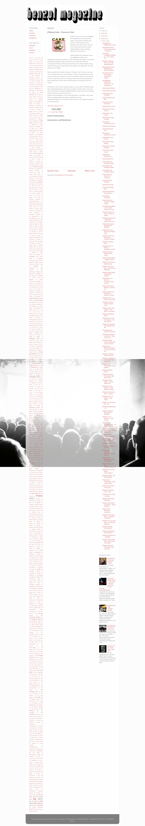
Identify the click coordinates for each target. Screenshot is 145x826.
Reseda (31, 516)
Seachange (37, 533)
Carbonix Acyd (34, 164)
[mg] (35, 801)
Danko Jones (32, 203)
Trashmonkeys (39, 739)
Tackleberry (32, 600)
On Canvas (40, 472)
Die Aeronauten (33, 216)
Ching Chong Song (34, 174)
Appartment (40, 90)
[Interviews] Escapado (106, 196)
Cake (56, 112)
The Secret (40, 701)
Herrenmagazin (33, 319)
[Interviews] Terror (108, 159)
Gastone (31, 292)
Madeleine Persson (34, 407)
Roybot (31, 523)
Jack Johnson (37, 342)
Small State (34, 558)
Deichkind (38, 210)
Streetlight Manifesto (34, 584)
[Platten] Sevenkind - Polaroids (109, 499)
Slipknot (31, 556)
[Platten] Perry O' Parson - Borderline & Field (109, 247)
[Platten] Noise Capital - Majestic (109, 435)
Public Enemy (34, 506)
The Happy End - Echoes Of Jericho (109, 330)
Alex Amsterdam (36, 75)
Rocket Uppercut (33, 519)
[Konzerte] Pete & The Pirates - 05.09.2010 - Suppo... (108, 75)
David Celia (32, 206)
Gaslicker (38, 290)
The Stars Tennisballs (37, 707)
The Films (40, 651)
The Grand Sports (33, 666)
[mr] (41, 801)
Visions (39, 770)
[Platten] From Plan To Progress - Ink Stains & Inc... (108, 320)
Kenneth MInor (39, 369)
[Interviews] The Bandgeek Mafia (108, 162)
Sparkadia (31, 573)
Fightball (39, 273)
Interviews (32, 35)
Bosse (30, 143)
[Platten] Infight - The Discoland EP (109, 476)
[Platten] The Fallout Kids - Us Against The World (109, 516)
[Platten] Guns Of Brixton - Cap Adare (108, 398)
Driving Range (37, 237)
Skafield (38, 548)
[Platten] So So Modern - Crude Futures (108, 418)
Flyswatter (38, 281)
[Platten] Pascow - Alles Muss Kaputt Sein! (109, 231)
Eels (40, 247)
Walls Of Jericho (34, 773)
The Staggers (39, 705)
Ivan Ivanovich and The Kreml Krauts (36, 340)
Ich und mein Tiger (34, 331)
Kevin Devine (34, 371)
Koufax (33, 378)
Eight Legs (32, 248)
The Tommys (37, 716)
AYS (32, 71)
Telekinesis (32, 603)
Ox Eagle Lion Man (36, 478)
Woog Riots (33, 789)
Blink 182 (34, 128)
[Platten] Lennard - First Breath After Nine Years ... (108, 376)
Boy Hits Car (38, 143)
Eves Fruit (38, 260)
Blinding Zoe (39, 126)
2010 (103, 38)
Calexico (31, 161)
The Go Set (40, 663)
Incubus (38, 334)
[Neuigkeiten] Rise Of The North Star (111, 627)
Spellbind (31, 575)
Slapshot (31, 554)
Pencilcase (31, 484)
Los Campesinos (39, 396)
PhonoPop (40, 491)
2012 (103, 33)
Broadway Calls (33, 149)
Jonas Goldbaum (33, 365)
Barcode (39, 105)
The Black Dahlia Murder (36, 624)
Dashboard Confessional (35, 205)
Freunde (31, 52)
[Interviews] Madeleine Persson (109, 133)
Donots (41, 233)
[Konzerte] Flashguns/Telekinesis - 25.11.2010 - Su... (109, 56)
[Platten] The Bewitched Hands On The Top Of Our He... (109, 349)
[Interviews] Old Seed (109, 126)
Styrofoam (40, 586)
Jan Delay (31, 346)
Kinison (31, 375)
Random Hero (36, 512)
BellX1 (36, 115)
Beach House (39, 107)
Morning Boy (38, 442)
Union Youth (40, 758)
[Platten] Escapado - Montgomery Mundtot (109, 225)
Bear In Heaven (36, 109)
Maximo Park (38, 417)
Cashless (38, 168)
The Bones (32, 628)
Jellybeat (39, 350)
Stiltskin (31, 582)
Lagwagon (33, 382)
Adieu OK (38, 71)
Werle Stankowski (33, 779)
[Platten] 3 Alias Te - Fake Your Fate (109, 354)
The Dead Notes (33, 642)
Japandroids (40, 346)
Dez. (104, 41)
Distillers (41, 229)
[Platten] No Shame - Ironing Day (109, 486)
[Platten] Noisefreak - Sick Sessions (109, 531)
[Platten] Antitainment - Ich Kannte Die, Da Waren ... (109, 359)
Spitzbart (39, 577)
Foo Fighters (37, 283)
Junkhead (34, 367)
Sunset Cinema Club (34, 594)
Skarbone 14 (32, 550)
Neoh (38, 461)
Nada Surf (38, 455)
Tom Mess (40, 731)
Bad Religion (38, 101)
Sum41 (38, 592)
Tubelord (31, 748)
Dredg (30, 237)
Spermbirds (40, 575)
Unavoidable (32, 754)
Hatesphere (38, 308)
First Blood (32, 275)
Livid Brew (38, 390)
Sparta (39, 573)
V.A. (36, 764)
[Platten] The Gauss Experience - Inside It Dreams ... (109, 430)
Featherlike (32, 268)
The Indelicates (39, 672)
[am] (40, 794)
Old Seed (33, 472)
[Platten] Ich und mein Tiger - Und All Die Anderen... (109, 522)
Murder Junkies (37, 449)
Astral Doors (32, 98)
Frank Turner (32, 285)
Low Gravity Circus (36, 400)
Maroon (31, 415)
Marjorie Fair (37, 413)
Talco (38, 601)
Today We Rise (33, 729)
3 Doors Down (32, 65)
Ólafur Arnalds (32, 811)
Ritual (39, 517)
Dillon (36, 226)
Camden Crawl (39, 163)
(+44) (30, 58)
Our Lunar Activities (38, 476)
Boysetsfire (32, 145)
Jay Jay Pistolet (35, 348)
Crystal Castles (36, 193)
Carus (32, 168)
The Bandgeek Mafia (35, 619)
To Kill (39, 728)
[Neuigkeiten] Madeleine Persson (109, 44)
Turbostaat (40, 750)
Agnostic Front (33, 73)
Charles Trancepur (34, 170)
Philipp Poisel (32, 491)
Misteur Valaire (33, 434)
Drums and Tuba (33, 241)
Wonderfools (38, 787)
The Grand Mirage (36, 664)
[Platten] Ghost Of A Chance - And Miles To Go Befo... (109, 309)
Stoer (38, 582)
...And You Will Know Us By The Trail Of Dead (36, 59)
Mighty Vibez (39, 424)
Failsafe (36, 262)
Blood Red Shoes (38, 130)
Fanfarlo (36, 266)
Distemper (33, 229)
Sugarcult (31, 592)
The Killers (33, 674)
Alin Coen (40, 79)
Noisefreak (31, 470)
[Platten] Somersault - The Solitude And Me (109, 325)
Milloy (39, 426)
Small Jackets (39, 556)
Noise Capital (33, 468)
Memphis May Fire (34, 421)
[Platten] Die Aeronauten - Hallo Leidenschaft (109, 481)
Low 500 (41, 398)
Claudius (33, 180)
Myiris (30, 451)
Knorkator (38, 375)
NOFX (30, 455)
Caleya (38, 161)
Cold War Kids (36, 185)
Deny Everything (34, 212)
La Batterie (40, 380)
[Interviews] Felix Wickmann (108, 102)
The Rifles (38, 697)
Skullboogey (38, 552)
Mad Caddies (33, 403)
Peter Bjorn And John (35, 489)
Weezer (39, 777)
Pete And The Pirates (36, 487)
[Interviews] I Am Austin (108, 114)
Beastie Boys (32, 111)
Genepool (38, 292)
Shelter (36, 538)
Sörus (38, 598)
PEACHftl (31, 480)
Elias (37, 250)
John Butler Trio (33, 357)
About (31, 48)
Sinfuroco (31, 546)
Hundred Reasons (33, 325)
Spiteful (33, 577)
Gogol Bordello (33, 298)
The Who (31, 718)
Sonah (32, 569)
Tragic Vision (34, 737)
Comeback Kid (32, 187)
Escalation (38, 254)
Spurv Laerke (32, 580)
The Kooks (35, 676)
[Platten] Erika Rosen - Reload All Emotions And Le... (109, 219)
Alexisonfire (32, 79)
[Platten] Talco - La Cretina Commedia (109, 298)
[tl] (42, 803)
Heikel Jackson (33, 310)
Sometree (40, 567)
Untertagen (34, 760)
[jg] (30, 801)
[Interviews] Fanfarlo (109, 88)
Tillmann (41, 726)
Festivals (31, 273)
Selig (30, 535)
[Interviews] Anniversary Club (108, 122)
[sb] (35, 803)
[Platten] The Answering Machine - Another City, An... (109, 452)
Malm (36, 411)
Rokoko (38, 521)
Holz (40, 319)
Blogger (72, 821)
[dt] (37, 796)
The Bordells (40, 628)
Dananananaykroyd (34, 201)
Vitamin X (31, 771)
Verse (30, 768)
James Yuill (38, 344)
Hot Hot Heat (37, 323)
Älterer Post (90, 171)
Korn (41, 377)
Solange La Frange (36, 565)
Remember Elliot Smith (35, 514)
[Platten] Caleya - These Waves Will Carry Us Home (109, 342)
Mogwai (38, 438)
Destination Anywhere (34, 214)
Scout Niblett (32, 531)
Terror (36, 607)
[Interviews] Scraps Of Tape (108, 118)
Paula (39, 482)
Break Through (36, 147)
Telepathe (40, 603)
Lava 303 (37, 384)
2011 (103, 36)
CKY (33, 159)
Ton (32, 733)
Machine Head (37, 401)
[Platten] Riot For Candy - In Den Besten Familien (108, 387)
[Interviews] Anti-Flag (109, 90)
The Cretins (35, 636)
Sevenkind (33, 536)
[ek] (42, 796)
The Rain (40, 691)
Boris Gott (38, 142)
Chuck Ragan (39, 178)
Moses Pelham (33, 443)
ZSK (30, 794)
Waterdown (32, 775)
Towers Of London (38, 735)
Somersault (32, 567)
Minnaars (31, 428)
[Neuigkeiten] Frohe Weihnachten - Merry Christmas (108, 68)
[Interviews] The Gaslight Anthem (108, 166)
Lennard (31, 386)
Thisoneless (32, 724)
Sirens (38, 546)
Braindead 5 (40, 145)
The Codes (40, 634)
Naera (30, 457)
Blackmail (34, 124)
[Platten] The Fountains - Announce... (107, 510)
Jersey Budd (32, 352)
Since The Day (36, 544)
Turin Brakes (36, 752)
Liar (37, 388)
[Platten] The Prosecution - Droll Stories (109, 365)
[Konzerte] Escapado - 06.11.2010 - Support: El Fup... (109, 207)
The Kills (40, 674)
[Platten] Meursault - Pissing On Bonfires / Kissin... (109, 293)
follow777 (103, 819)
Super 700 (31, 596)
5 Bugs (36, 67)
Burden (31, 155)
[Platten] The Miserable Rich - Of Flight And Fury (109, 424)
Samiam (31, 527)
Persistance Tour (39, 485)
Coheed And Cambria (37, 184)
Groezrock (33, 302)
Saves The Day (39, 527)
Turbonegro (32, 750)
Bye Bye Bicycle (38, 157)
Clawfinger (40, 180)
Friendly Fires (34, 287)
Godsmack (38, 296)
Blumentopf (40, 134)
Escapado (32, 256)
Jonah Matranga (36, 363)
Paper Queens (39, 480)
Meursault (31, 422)
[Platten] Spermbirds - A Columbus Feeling (109, 274)
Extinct (30, 262)
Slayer (38, 554)
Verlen (39, 766)
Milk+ (33, 426)
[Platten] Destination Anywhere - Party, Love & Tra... (109, 336)
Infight (30, 336)
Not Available (39, 470)
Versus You (38, 768)
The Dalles (38, 640)
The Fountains (34, 653)
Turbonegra (38, 748)
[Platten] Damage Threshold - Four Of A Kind (108, 547)
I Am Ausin (33, 327)
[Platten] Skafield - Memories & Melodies (108, 412)
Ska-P (30, 548)
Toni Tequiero (38, 733)
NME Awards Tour (34, 453)
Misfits (30, 432)
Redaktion (32, 50)
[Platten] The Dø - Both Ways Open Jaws (111, 648)
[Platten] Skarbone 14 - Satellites (109, 536)
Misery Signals (37, 430)
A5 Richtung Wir (39, 69)
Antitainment (38, 88)
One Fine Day (34, 474)
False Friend (39, 264)
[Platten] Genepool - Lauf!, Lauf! (109, 491)
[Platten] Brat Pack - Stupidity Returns (111, 608)
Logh (30, 392)
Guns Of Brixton (37, 304)
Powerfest (37, 502)
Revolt (36, 516)
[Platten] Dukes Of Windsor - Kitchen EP (109, 287)
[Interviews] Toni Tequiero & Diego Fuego (109, 201)
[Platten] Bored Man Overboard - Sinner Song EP (109, 504)
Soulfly (39, 569)
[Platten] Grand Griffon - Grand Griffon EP (108, 381)
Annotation (36, 86)
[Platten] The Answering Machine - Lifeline (111, 561)
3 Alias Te (38, 63)
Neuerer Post (53, 171)
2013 (103, 30)
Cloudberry (40, 182)
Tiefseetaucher (32, 726)
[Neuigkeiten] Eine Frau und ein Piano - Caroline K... (109, 49)
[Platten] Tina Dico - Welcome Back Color (108, 303)
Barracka (31, 107)
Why (36, 781)
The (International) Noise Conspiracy (36, 609)
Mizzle (33, 436)
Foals (30, 283)
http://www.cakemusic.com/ (55, 106)
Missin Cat (38, 432)
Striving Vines (32, 586)
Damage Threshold (34, 199)
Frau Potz (40, 285)
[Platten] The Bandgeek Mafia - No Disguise (109, 459)
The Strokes (34, 708)
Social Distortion (39, 563)
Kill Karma (38, 373)
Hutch (41, 325)
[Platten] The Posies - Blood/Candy (109, 263)
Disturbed (33, 231)
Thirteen (38, 722)
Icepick (39, 329)
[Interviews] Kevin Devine (108, 138)
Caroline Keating (38, 167)
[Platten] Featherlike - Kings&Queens (109, 439)
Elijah (41, 250)
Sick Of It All (39, 542)
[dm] (30, 796)
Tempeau (33, 605)
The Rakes (34, 693)
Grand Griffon (39, 300)
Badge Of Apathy (34, 103)
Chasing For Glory (34, 172)
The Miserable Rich (34, 685)
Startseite (72, 171)
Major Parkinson (33, 409)
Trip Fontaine (39, 741)
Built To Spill (37, 153)
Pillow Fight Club (36, 493)
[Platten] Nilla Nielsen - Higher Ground (109, 258)
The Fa (37, 649)
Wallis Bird (38, 771)
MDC (30, 401)
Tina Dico (33, 728)
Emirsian (34, 252)
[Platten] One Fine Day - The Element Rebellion (109, 268)
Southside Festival (34, 571)
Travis (32, 741)
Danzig (39, 203)
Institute (38, 336)
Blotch (33, 132)
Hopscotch (31, 321)
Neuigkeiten (32, 38)
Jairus (30, 344)
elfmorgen (40, 805)
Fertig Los (38, 271)
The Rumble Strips (34, 699)
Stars (39, 580)
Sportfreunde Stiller (34, 579)
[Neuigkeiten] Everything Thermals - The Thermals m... (108, 83)
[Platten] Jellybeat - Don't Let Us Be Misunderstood (108, 62)
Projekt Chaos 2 (39, 504)
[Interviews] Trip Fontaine (107, 181)
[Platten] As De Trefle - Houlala (109, 495)
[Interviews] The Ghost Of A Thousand (107, 176)
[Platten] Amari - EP (108, 443)
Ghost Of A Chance (34, 294)
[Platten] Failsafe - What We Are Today (108, 253)
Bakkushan (32, 105)
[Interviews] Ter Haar (109, 106)
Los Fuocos (34, 398)
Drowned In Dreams (34, 239)
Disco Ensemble (39, 227)
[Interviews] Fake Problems (108, 94)
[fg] (53, 112)
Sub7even (33, 588)
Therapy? (31, 720)
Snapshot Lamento (38, 559)
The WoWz (38, 718)
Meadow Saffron (34, 419)
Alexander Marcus (34, 77)
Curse (30, 195)
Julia (42, 365)
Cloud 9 (33, 182)
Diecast (36, 224)
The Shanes (34, 703)
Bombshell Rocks (33, 138)
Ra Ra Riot (40, 510)
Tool (30, 735)
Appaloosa (31, 90)
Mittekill (41, 434)
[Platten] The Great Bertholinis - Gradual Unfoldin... (109, 237)
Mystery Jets (38, 451)
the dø (39, 809)
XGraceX (38, 792)
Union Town (32, 758)
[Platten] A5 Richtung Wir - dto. (109, 403)
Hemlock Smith (33, 313)
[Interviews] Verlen (108, 184)
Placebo (31, 496)
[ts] (33, 805)
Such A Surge (37, 590)
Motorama (31, 447)
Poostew (38, 498)
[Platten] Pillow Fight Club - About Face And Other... (109, 541)
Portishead (31, 500)
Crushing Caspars (38, 191)
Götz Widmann (33, 306)
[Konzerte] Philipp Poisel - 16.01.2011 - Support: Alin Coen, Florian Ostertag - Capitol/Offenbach (107, 584)
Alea (42, 73)
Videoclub (31, 770)
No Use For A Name (35, 466)
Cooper (36, 189)
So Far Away (34, 561)
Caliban (31, 163)
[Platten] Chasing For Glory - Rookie (109, 392)
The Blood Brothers (36, 626)
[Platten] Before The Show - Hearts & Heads (109, 213)
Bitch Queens (39, 122)
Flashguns (40, 275)
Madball (38, 405)
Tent (38, 605)
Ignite (36, 333)
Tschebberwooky (33, 747)
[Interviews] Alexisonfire (107, 155)
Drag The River (36, 235)
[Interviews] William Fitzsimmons (108, 192)
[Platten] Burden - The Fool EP (108, 527)
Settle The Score (38, 535)
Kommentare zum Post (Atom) (64, 175)
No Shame (38, 464)
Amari (32, 80)
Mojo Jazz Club (33, 440)
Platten (61, 112)
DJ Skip (38, 197)
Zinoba (35, 794)
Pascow (33, 482)
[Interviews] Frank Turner (108, 151)
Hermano (38, 317)
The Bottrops (34, 630)
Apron (33, 92)
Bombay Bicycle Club (36, 136)
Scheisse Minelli (36, 529)
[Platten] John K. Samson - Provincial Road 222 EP (108, 281)
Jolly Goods (40, 361)
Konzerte (32, 33)
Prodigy (31, 504)
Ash (40, 96)
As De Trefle (32, 96)
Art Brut (39, 94)
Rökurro (38, 525)
